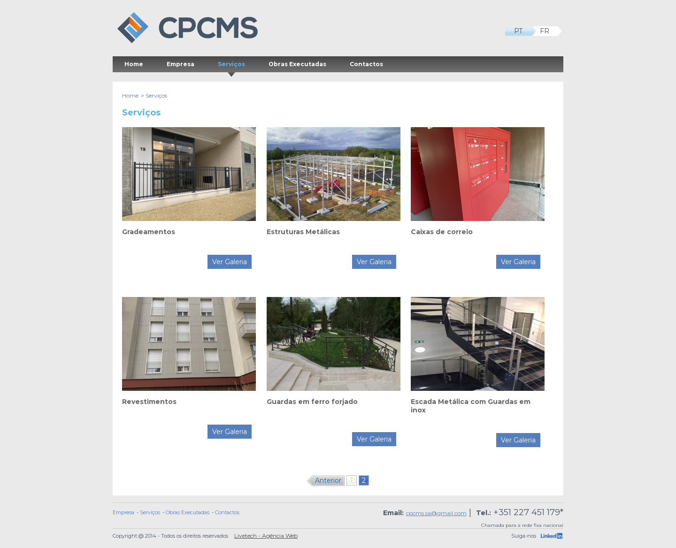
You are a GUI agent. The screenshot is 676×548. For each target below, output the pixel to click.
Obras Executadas (297, 64)
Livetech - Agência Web (266, 535)
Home (133, 64)
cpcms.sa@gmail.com (436, 513)
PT (522, 31)
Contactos (366, 64)
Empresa (180, 64)
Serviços (231, 66)
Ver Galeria (229, 262)
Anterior (328, 480)
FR (549, 31)
